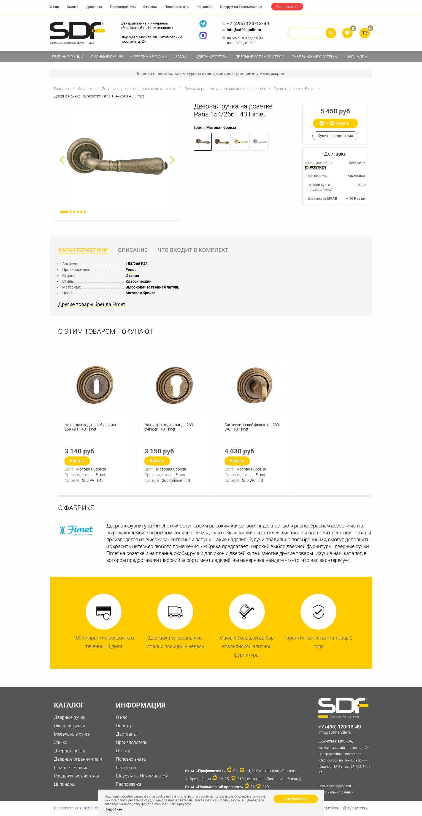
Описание (133, 250)
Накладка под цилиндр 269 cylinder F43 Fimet (169, 428)
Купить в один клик (335, 136)
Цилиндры (356, 57)
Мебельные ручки (148, 57)
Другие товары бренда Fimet (91, 305)
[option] (117, 161)
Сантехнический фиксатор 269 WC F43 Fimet (252, 428)
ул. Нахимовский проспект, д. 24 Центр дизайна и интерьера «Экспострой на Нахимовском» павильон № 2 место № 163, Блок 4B (345, 757)
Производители (123, 7)
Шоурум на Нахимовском (241, 7)
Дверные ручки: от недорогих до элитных (138, 88)
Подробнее (113, 809)
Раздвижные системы (315, 57)
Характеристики (83, 250)
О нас (54, 7)
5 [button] (81, 212)
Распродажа (287, 6)
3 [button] (74, 212)
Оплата (73, 7)
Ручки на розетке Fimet (294, 88)
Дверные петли (212, 57)
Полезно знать (176, 7)
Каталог (85, 88)
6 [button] (85, 212)
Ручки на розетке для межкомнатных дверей (225, 88)
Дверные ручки (67, 57)
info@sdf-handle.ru (241, 30)
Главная (61, 88)
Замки (181, 57)
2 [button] (70, 212)
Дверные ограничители (259, 57)
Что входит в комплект (194, 250)
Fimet (131, 270)
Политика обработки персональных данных (335, 790)
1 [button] (64, 212)
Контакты (204, 7)
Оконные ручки (107, 57)
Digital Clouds (93, 808)
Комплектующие (71, 768)
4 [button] (78, 212)
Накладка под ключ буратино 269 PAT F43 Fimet (91, 428)
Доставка (94, 7)
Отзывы (150, 7)
